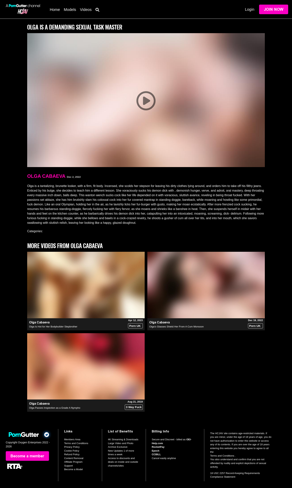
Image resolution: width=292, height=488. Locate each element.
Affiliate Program (73, 461)
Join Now (273, 9)
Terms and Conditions (76, 443)
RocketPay (158, 446)
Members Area (72, 439)
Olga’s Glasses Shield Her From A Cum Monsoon (176, 326)
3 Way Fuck (134, 407)
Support (68, 465)
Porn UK (135, 325)
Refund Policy (71, 454)
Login (249, 9)
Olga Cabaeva (46, 176)
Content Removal (73, 458)
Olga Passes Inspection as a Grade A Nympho (54, 407)
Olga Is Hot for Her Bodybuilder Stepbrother (53, 326)
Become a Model (73, 469)
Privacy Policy (72, 446)
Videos (86, 9)
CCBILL (156, 454)
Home (55, 9)
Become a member (27, 456)
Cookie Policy (71, 450)
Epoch (155, 450)
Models (70, 9)
